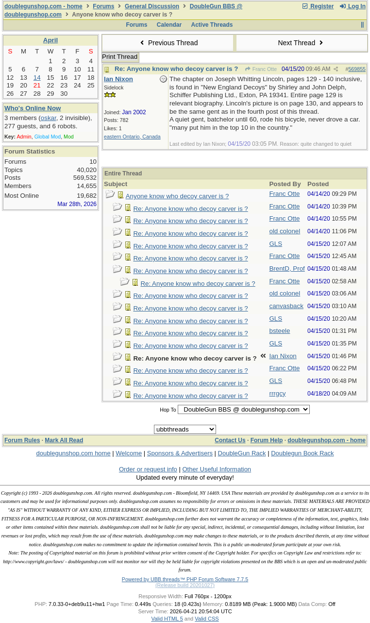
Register (318, 6)
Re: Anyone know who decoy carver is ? (176, 68)
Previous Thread (168, 43)
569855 (357, 69)
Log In (352, 6)
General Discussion (152, 6)
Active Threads (212, 24)
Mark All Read (64, 440)
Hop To (168, 410)
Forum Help (267, 440)
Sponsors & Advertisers (180, 453)
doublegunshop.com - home (43, 6)
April (50, 40)
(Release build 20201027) (185, 585)
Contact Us (230, 440)
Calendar (169, 24)
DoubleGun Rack (242, 453)
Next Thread (301, 43)
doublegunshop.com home (73, 453)
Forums (103, 6)
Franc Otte (260, 69)
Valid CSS (207, 619)
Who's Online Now (32, 108)
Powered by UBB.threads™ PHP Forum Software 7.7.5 (185, 579)
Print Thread (119, 56)
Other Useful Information (216, 469)
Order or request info (148, 469)
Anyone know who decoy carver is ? (177, 196)
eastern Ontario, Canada (132, 136)
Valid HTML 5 (167, 619)
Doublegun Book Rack (302, 453)
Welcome (129, 453)
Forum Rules (22, 440)
